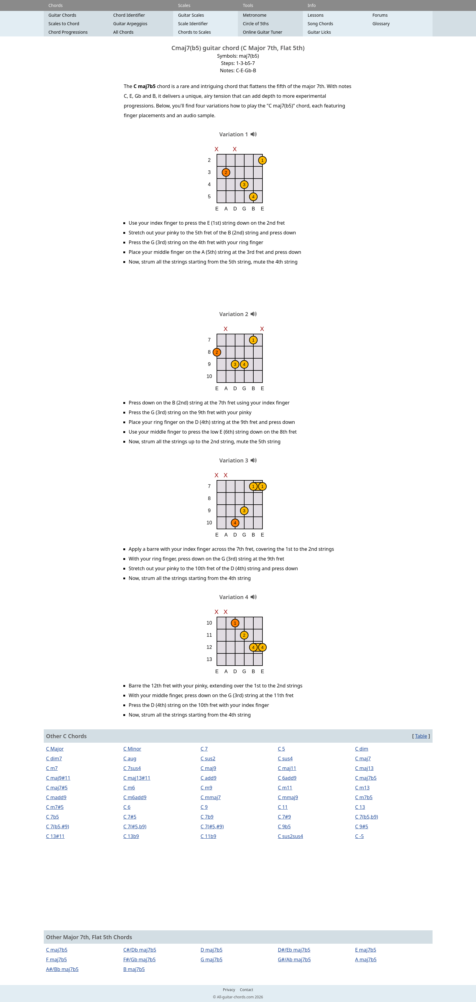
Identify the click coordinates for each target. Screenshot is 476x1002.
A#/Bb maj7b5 (62, 969)
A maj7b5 (366, 959)
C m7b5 (363, 797)
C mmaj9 (288, 797)
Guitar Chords (63, 15)
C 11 (283, 807)
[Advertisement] (238, 290)
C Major (55, 748)
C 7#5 (129, 816)
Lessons (316, 15)
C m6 (129, 787)
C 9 (203, 807)
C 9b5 (284, 826)
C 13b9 (131, 836)
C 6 (126, 807)
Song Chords (320, 23)
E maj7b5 (365, 949)
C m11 (285, 787)
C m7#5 (55, 807)
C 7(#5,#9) (212, 826)
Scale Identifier (193, 23)
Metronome (254, 15)
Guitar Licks (319, 32)
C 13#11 (55, 836)
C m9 (206, 787)
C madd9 (56, 797)
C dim (361, 748)
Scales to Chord (64, 23)
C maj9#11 (58, 778)
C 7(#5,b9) (134, 826)
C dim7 (54, 758)
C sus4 (285, 758)
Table (421, 736)
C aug (129, 758)
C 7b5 (52, 816)
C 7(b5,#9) (57, 826)
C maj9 (208, 768)
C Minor (132, 748)
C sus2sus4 (290, 836)
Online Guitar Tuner (262, 32)
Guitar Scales (191, 15)
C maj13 (364, 768)
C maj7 (363, 758)
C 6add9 (287, 778)
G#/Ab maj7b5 (294, 959)
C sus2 (207, 758)
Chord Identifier (129, 15)
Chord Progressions (68, 32)
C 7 (203, 748)
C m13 (362, 787)
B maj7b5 (134, 969)
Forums (380, 15)
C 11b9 (208, 836)
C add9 (208, 778)
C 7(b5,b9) (366, 816)
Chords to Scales (194, 32)
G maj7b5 (211, 959)
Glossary (380, 23)
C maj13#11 (136, 778)
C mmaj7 (210, 797)
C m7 (52, 768)
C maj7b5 (365, 778)
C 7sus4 (132, 768)
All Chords (123, 32)
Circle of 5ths (256, 23)
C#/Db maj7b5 (139, 949)
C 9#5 (361, 826)
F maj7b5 (56, 959)
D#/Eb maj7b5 (294, 949)
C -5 (359, 836)
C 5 (281, 748)
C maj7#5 (57, 787)
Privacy (229, 989)
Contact (246, 989)
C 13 (360, 807)
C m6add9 (134, 797)
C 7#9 (284, 816)
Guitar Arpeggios (130, 23)
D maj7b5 (211, 949)
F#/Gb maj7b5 (139, 959)
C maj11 (287, 768)
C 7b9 (206, 816)
